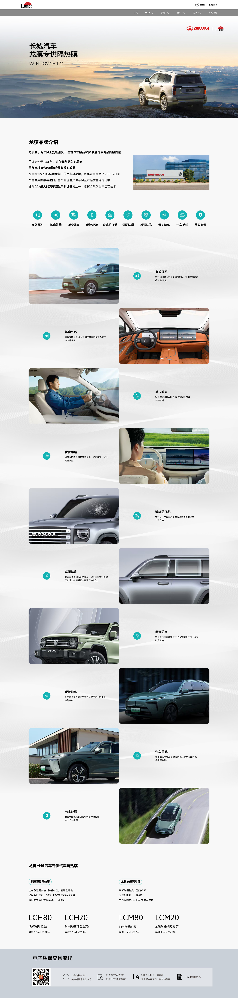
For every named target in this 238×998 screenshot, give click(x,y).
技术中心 (181, 13)
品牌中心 (197, 13)
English (213, 5)
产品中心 (149, 13)
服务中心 (165, 13)
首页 (135, 13)
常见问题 (212, 13)
